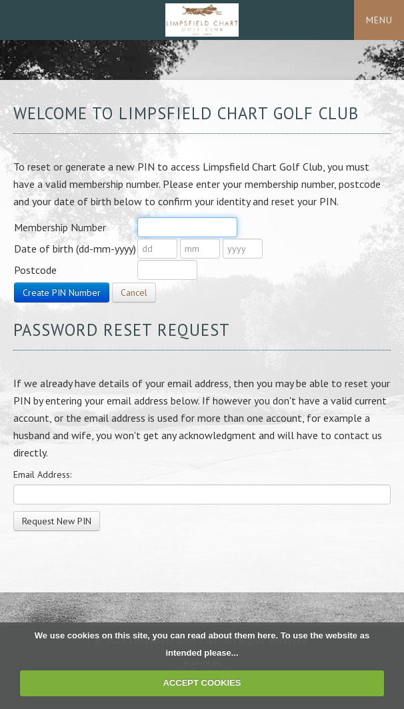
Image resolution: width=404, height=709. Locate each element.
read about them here (231, 635)
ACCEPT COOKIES (202, 683)
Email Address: (42, 474)
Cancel (134, 293)
